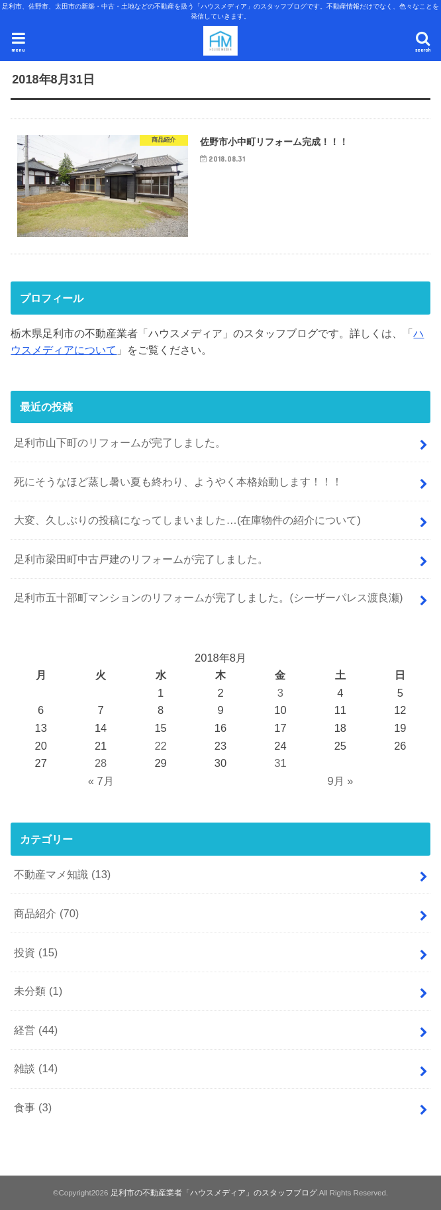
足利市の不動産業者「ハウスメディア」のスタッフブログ (214, 1193)
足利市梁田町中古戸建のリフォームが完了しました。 (141, 559)
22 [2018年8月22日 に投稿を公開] (160, 746)
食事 (33, 1107)
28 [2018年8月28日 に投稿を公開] (101, 763)
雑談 (36, 1068)
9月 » (340, 781)
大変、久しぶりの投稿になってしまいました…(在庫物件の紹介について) (187, 520)
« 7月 (101, 781)
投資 (36, 952)
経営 (36, 1030)
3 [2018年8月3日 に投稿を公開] (280, 693)
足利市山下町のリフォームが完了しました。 (120, 442)
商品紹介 (46, 913)
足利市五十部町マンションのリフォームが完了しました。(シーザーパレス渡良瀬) (208, 597)
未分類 (38, 991)
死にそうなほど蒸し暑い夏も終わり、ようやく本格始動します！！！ (178, 481)
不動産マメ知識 (62, 874)
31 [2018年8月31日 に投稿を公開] (280, 763)
